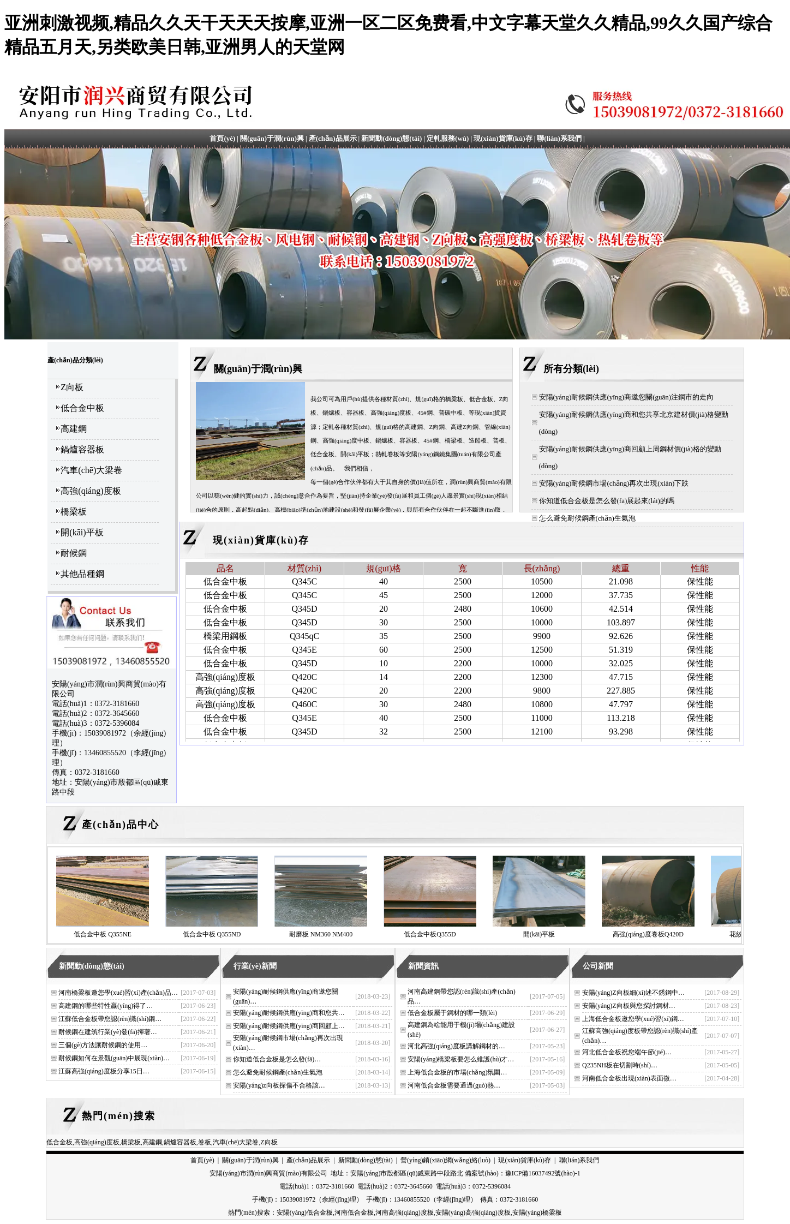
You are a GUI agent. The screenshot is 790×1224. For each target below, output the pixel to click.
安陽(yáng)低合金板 (305, 1212)
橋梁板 (74, 511)
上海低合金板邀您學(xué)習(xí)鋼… (633, 1019)
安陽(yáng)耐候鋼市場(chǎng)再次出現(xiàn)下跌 (614, 483)
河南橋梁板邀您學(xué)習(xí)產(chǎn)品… (118, 992)
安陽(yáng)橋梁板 (537, 1212)
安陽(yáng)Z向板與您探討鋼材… (628, 1006)
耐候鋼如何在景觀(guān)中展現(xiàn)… (114, 1058)
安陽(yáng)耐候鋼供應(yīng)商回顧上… (289, 1026)
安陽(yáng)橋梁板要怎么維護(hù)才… (461, 1059)
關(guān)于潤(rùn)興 (272, 138)
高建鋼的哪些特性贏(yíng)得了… (105, 1006)
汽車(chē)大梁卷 (91, 470)
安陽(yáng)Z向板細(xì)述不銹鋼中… (633, 992)
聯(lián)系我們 (559, 138)
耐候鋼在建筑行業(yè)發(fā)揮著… (107, 1032)
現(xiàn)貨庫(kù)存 (503, 138)
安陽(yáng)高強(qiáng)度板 (473, 1212)
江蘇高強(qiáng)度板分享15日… (103, 1071)
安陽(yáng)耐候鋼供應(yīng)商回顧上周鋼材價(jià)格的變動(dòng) (630, 457)
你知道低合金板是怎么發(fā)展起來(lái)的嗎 (606, 501)
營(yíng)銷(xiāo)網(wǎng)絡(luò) (445, 1160)
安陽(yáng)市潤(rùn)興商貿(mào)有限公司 (268, 1173)
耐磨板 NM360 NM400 (321, 934)
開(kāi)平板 (82, 532)
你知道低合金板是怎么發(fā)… (277, 1059)
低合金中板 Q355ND (212, 934)
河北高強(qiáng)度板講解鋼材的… (456, 1046)
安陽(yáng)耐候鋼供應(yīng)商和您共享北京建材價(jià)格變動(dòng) (633, 422)
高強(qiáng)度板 (91, 490)
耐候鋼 (74, 553)
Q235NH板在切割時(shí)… (619, 1065)
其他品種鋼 (82, 573)
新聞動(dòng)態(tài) (391, 138)
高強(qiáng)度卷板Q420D (648, 934)
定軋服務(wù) (448, 138)
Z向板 (72, 387)
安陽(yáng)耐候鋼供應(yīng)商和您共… (289, 1013)
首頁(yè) (222, 138)
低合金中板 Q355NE (102, 934)
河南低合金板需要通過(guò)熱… (454, 1085)
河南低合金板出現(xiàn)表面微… (629, 1078)
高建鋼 (74, 428)
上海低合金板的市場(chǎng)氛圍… (457, 1072)
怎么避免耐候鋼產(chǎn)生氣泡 (587, 518)
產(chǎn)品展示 (333, 138)
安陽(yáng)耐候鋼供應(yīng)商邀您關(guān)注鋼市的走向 (626, 397)
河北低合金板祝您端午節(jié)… (627, 1052)
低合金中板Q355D (430, 934)
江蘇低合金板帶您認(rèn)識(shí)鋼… (109, 1019)
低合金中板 (82, 408)
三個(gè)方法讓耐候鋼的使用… (102, 1045)
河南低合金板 (354, 1212)
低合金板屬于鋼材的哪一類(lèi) (452, 1013)
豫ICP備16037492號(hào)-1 (542, 1173)
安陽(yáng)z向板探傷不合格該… (279, 1085)
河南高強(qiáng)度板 (404, 1212)
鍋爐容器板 (82, 449)
